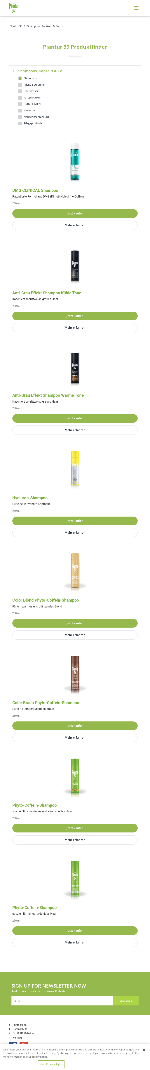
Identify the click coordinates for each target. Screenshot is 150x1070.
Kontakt (15, 1037)
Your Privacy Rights (51, 1064)
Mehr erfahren (75, 225)
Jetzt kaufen (75, 213)
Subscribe (124, 1000)
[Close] (144, 1050)
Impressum (17, 1025)
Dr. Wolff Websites (21, 1033)
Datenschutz (18, 1029)
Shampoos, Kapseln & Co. (38, 70)
